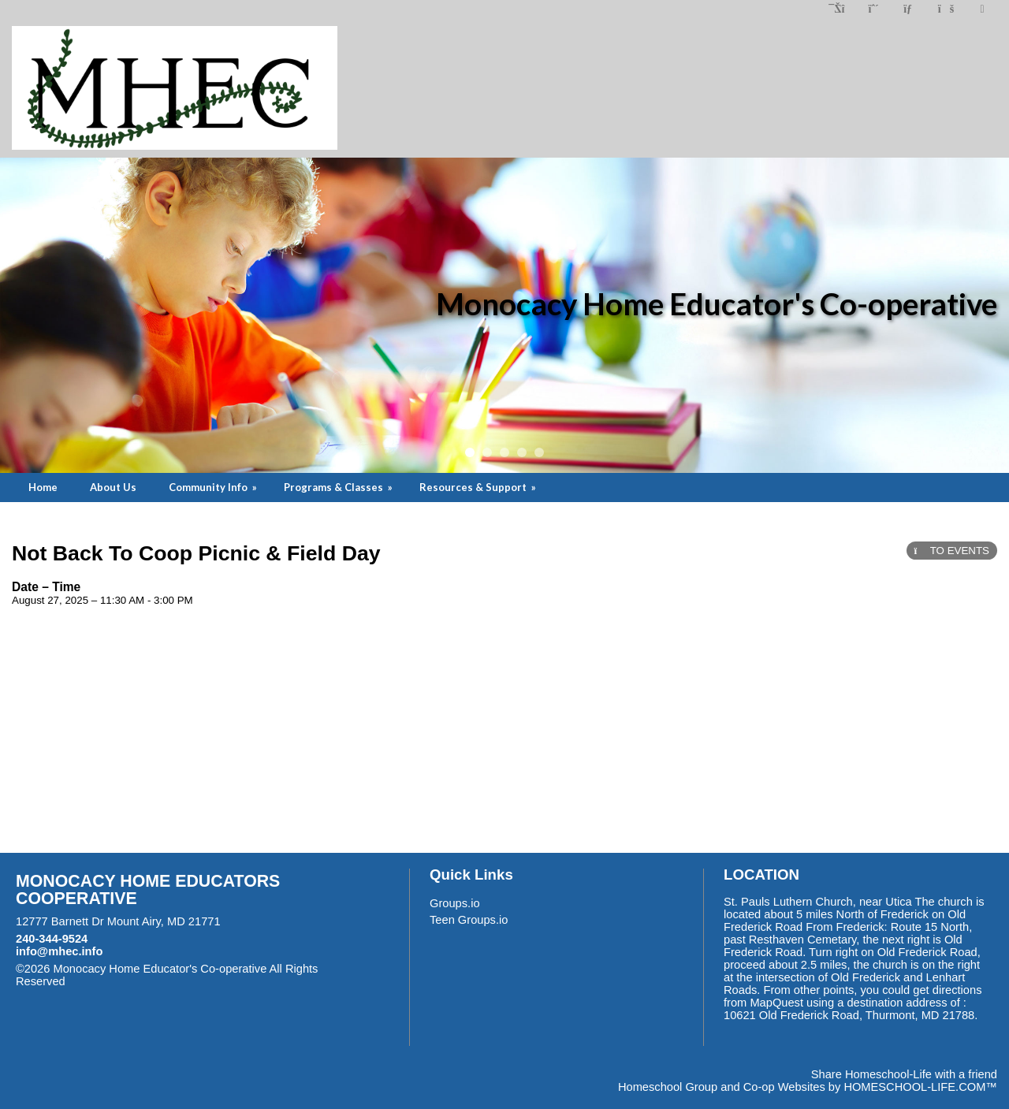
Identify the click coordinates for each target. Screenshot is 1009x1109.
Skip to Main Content (134, 981)
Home (43, 487)
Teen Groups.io (469, 920)
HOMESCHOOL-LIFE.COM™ (920, 1087)
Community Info (214, 487)
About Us (113, 487)
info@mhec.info (59, 951)
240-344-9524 (51, 938)
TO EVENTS (951, 550)
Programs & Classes (339, 487)
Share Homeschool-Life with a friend (904, 1074)
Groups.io (455, 903)
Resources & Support (478, 487)
